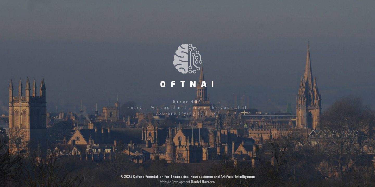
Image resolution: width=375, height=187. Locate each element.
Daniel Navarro (203, 181)
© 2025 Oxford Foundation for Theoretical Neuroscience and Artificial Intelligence (187, 176)
